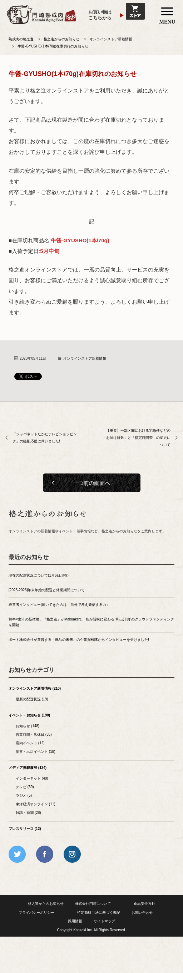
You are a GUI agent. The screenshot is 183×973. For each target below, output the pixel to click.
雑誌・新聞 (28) (28, 813)
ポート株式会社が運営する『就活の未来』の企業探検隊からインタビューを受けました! (79, 640)
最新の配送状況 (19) (32, 699)
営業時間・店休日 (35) (34, 734)
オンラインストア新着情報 (110, 39)
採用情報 (75, 921)
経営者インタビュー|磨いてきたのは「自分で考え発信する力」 (59, 605)
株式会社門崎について (93, 904)
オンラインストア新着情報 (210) (35, 688)
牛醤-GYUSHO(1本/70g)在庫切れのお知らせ (53, 46)
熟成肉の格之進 (21, 39)
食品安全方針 (144, 904)
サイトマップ (104, 921)
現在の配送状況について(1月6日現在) (39, 575)
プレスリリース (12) (25, 829)
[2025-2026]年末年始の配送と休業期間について (47, 590)
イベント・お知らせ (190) (29, 715)
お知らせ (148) (27, 726)
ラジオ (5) (24, 795)
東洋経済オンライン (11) (35, 804)
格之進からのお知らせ (61, 39)
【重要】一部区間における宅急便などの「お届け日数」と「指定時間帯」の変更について (136, 438)
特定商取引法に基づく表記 (98, 912)
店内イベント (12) (30, 743)
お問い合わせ (142, 912)
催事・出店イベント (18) (35, 752)
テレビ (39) (25, 787)
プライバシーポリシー (36, 912)
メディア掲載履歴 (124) (27, 768)
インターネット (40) (32, 778)
